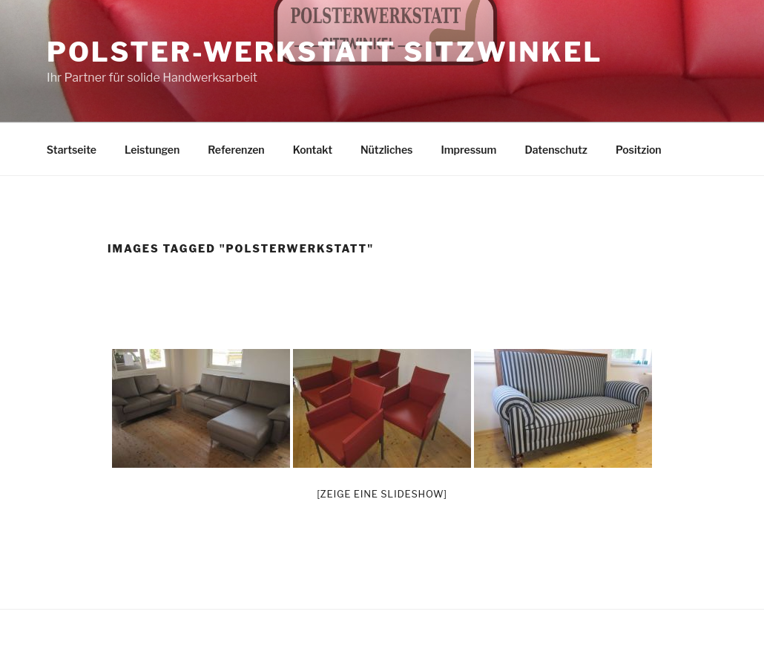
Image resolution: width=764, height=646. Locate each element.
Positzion (639, 149)
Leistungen (152, 149)
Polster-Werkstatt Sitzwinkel (324, 52)
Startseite (71, 149)
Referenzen (236, 149)
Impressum (468, 149)
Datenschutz (555, 149)
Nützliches (386, 149)
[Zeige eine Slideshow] (382, 494)
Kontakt (312, 149)
